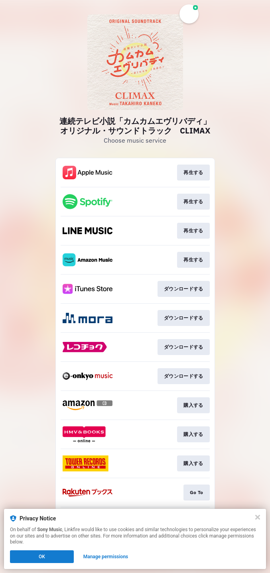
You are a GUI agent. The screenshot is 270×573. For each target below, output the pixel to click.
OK (42, 556)
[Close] (257, 517)
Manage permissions (105, 556)
